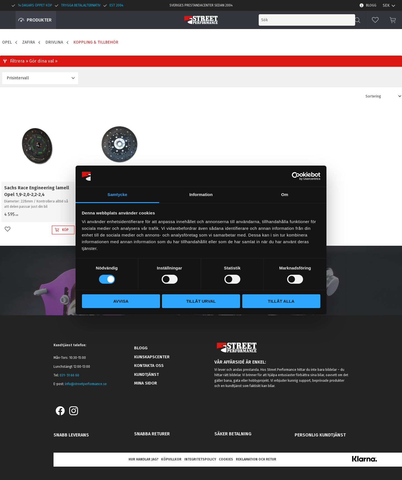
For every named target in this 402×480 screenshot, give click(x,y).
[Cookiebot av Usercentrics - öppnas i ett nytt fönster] (296, 176)
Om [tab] (284, 194)
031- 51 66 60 (69, 375)
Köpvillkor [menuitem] (171, 459)
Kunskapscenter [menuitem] (151, 356)
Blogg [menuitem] (371, 5)
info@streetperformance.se (86, 384)
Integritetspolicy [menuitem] (200, 459)
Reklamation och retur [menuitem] (256, 459)
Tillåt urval (201, 301)
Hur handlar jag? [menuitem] (143, 459)
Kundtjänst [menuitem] (146, 374)
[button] (375, 20)
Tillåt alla (281, 301)
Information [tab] (201, 194)
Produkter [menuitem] (39, 20)
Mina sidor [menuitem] (145, 383)
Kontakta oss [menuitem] (149, 365)
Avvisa (121, 301)
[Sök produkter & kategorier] (309, 20)
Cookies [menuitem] (226, 459)
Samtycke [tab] (117, 194)
